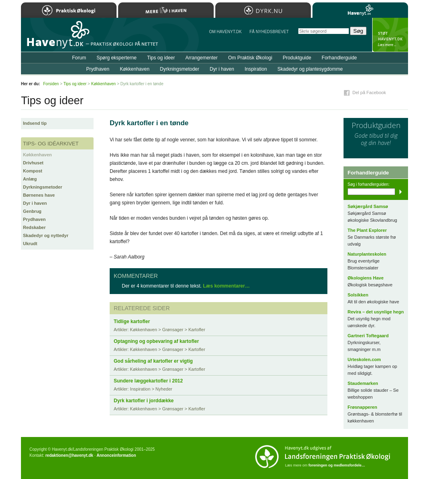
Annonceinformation (116, 455)
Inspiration (256, 69)
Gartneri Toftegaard (368, 335)
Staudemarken (363, 383)
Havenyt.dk (360, 10)
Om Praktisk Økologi (250, 58)
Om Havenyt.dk (225, 31)
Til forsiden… (56, 38)
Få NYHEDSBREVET (269, 31)
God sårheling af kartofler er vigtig (153, 361)
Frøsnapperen (362, 407)
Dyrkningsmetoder (42, 187)
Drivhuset (33, 162)
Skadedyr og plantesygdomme (310, 69)
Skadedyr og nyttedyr (45, 235)
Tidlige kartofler (132, 321)
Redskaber (34, 227)
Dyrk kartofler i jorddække (144, 400)
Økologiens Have (365, 277)
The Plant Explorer (367, 230)
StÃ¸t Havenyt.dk (390, 35)
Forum (79, 58)
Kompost (32, 170)
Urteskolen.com (364, 359)
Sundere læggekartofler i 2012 (148, 381)
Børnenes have (39, 195)
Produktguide (297, 58)
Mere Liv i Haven (166, 10)
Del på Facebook (369, 92)
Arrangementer (201, 58)
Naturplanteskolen (367, 254)
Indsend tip (35, 123)
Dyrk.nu (263, 10)
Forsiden (51, 84)
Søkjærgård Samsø (368, 206)
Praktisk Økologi (69, 10)
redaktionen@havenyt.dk (69, 455)
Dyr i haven (35, 203)
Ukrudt (30, 243)
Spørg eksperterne (116, 58)
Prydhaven (34, 219)
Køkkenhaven (37, 154)
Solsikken (358, 294)
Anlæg (30, 178)
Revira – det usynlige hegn (376, 311)
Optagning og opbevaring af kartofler (156, 341)
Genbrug (32, 211)
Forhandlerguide (339, 58)
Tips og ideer (161, 58)
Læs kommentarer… (226, 286)
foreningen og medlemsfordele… (336, 465)
